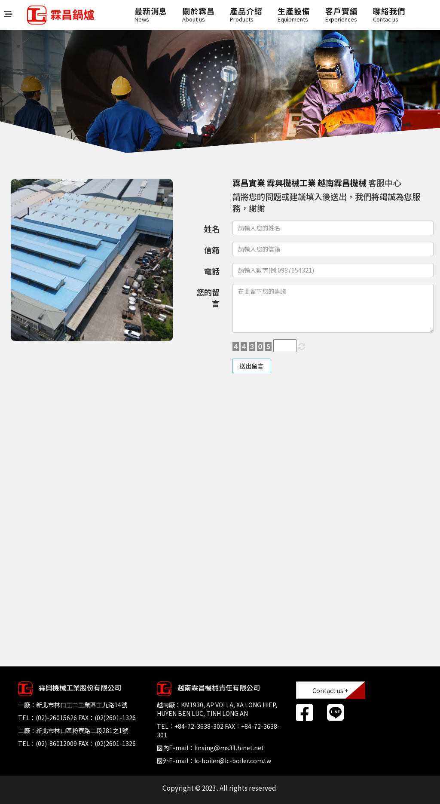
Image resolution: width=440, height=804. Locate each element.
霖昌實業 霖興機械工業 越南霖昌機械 (299, 182)
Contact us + (330, 690)
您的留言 (208, 297)
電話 (212, 270)
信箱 (212, 249)
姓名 (212, 228)
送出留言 (251, 366)
